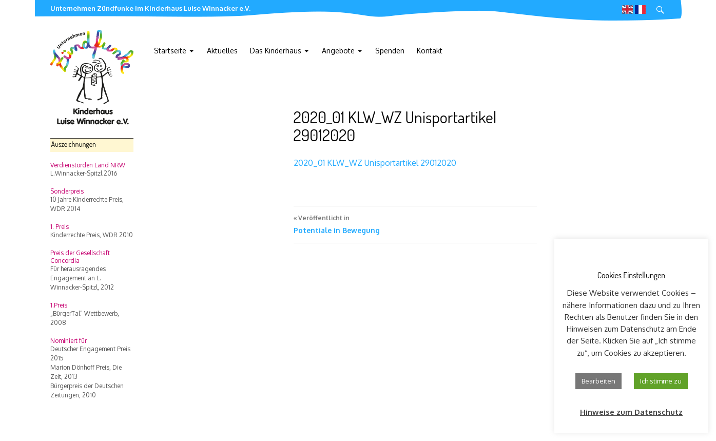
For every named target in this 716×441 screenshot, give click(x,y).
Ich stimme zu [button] (661, 381)
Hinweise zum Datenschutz (631, 412)
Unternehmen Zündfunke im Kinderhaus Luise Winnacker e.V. (150, 8)
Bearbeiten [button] (598, 381)
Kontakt (429, 50)
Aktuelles (222, 50)
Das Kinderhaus (275, 50)
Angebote (338, 50)
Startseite (170, 50)
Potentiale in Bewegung (415, 223)
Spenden (389, 50)
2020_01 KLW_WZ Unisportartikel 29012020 (375, 163)
